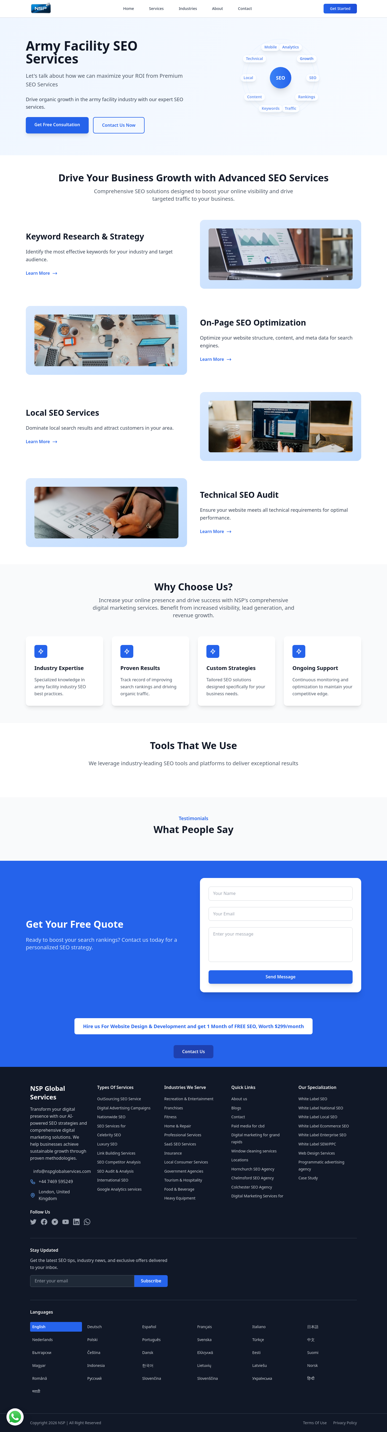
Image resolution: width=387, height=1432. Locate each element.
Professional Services (182, 1134)
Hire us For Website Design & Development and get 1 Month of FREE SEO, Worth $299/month (193, 1026)
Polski (92, 1339)
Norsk (312, 1365)
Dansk (147, 1352)
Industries (188, 8)
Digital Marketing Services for (257, 1195)
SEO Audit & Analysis (115, 1171)
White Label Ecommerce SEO (323, 1125)
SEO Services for (111, 1125)
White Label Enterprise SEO (322, 1134)
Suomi (312, 1352)
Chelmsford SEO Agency (252, 1177)
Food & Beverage (179, 1189)
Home (128, 8)
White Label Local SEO (317, 1116)
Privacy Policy (345, 1422)
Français (204, 1326)
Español (149, 1326)
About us (239, 1098)
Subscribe (151, 1281)
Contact (245, 8)
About (217, 8)
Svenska (204, 1339)
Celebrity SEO (109, 1134)
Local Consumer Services (186, 1162)
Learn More (42, 273)
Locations (239, 1159)
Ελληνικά (205, 1352)
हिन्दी (310, 1378)
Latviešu (259, 1365)
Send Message (280, 977)
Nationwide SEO (111, 1116)
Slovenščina (207, 1378)
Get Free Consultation (57, 125)
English (38, 1326)
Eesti (256, 1352)
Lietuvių (204, 1365)
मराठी (36, 1391)
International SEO (112, 1180)
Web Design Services (316, 1153)
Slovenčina (151, 1378)
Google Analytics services (119, 1189)
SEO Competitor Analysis (119, 1162)
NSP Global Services (47, 1092)
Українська (262, 1378)
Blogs (236, 1107)
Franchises (173, 1107)
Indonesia (96, 1365)
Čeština (94, 1352)
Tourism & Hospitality (183, 1180)
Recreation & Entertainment (188, 1098)
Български (41, 1352)
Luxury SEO (107, 1144)
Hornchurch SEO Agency (252, 1169)
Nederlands (42, 1339)
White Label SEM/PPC (317, 1144)
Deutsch (94, 1326)
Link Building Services (116, 1153)
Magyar (39, 1365)
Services (156, 8)
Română (39, 1378)
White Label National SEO (320, 1107)
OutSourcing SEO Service (119, 1098)
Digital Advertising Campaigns (123, 1107)
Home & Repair (177, 1125)
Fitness (170, 1116)
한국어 (147, 1365)
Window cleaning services (254, 1151)
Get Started (340, 8)
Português (151, 1339)
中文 (311, 1339)
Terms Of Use (315, 1422)
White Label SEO (312, 1098)
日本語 (312, 1326)
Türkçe (258, 1339)
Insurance (173, 1153)
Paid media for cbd (248, 1125)
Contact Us (193, 1051)
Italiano (259, 1326)
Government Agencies (183, 1171)
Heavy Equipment (179, 1198)
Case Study (308, 1177)
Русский (94, 1378)
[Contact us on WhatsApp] (15, 1417)
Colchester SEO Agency (251, 1187)
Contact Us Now (118, 125)
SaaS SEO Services (180, 1144)
